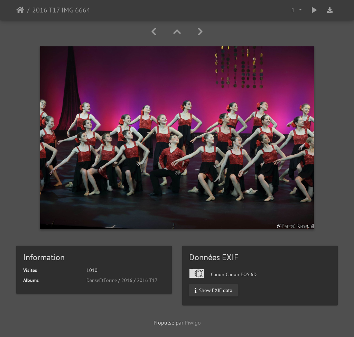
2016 (126, 280)
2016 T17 (147, 280)
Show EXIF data (213, 290)
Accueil (20, 10)
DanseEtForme (101, 280)
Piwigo (193, 322)
